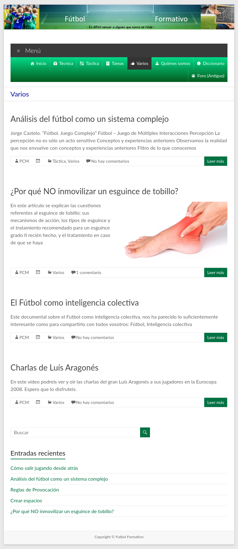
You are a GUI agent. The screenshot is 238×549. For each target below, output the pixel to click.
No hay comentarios (112, 161)
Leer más (215, 161)
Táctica (90, 63)
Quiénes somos (175, 63)
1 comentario (89, 272)
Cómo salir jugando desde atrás (46, 467)
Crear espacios (27, 500)
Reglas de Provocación (36, 489)
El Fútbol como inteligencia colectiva (75, 302)
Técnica (62, 63)
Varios (141, 63)
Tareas (116, 63)
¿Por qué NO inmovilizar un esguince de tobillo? (97, 191)
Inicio (37, 63)
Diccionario (213, 63)
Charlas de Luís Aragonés (57, 367)
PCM (24, 161)
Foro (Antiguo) (210, 75)
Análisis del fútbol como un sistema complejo (91, 118)
